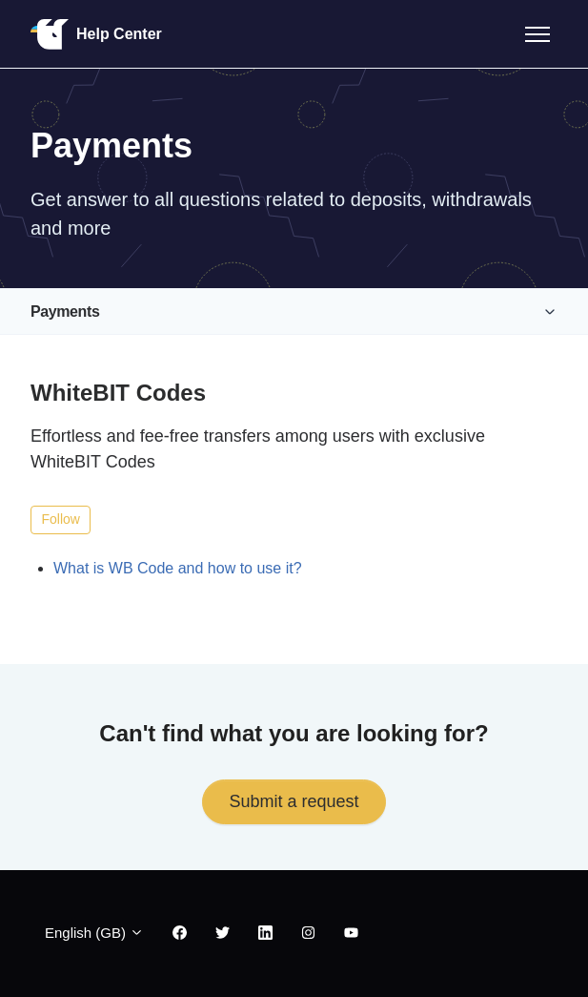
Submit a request (293, 801)
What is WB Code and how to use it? (177, 568)
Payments (64, 311)
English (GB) (94, 932)
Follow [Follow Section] (61, 519)
